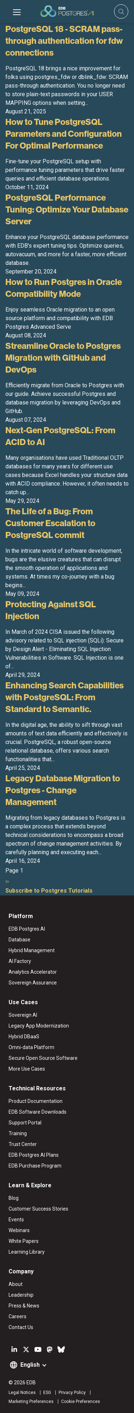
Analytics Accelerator (33, 972)
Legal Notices (22, 1392)
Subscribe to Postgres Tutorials (49, 890)
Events (16, 1219)
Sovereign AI (23, 1015)
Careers (17, 1316)
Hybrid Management (32, 950)
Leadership (21, 1295)
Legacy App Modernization (39, 1026)
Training (18, 1133)
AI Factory (20, 961)
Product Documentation (36, 1101)
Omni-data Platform (31, 1047)
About (16, 1284)
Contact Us (21, 1327)
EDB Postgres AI (27, 929)
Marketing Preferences (31, 1401)
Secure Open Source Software (43, 1058)
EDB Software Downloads (37, 1112)
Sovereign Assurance (33, 983)
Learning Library (27, 1252)
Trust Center (23, 1144)
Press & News (24, 1306)
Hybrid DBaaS (24, 1036)
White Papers (24, 1241)
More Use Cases (27, 1069)
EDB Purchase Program (35, 1166)
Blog (14, 1198)
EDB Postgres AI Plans (34, 1155)
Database (19, 939)
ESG (47, 1392)
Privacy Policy (72, 1392)
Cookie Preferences (80, 1401)
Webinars (19, 1230)
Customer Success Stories (38, 1209)
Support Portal (25, 1123)
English (30, 1364)
